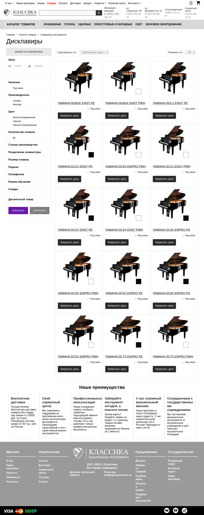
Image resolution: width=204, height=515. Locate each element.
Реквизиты (13, 477)
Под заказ (18, 88)
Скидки (51, 3)
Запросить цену (69, 115)
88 (14, 138)
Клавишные (52, 24)
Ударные (84, 24)
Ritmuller (17, 104)
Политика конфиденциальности (117, 473)
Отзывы (44, 477)
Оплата (63, 3)
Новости (11, 472)
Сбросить (39, 210)
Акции (41, 3)
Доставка (75, 3)
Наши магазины (25, 3)
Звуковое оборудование (164, 24)
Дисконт (141, 460)
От (9, 66)
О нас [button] (8, 3)
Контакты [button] (133, 3)
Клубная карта (117, 3)
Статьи (43, 481)
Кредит (87, 3)
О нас (9, 460)
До (29, 66)
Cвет (139, 24)
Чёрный (17, 121)
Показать (18, 210)
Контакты (12, 481)
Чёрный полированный (24, 125)
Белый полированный (24, 117)
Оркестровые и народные (113, 24)
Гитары (69, 24)
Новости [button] (99, 3)
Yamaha (17, 100)
